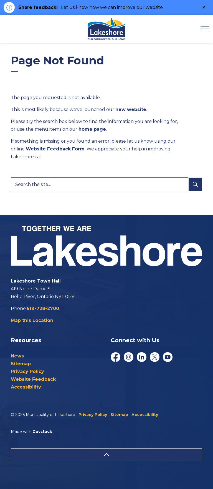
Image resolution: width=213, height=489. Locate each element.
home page (92, 129)
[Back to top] (106, 454)
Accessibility (26, 387)
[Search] (195, 184)
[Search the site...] (106, 184)
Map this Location (32, 320)
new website (130, 109)
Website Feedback (33, 379)
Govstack (42, 431)
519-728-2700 (43, 308)
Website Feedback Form (55, 149)
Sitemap (21, 363)
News (17, 356)
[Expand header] (204, 29)
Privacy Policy (27, 371)
